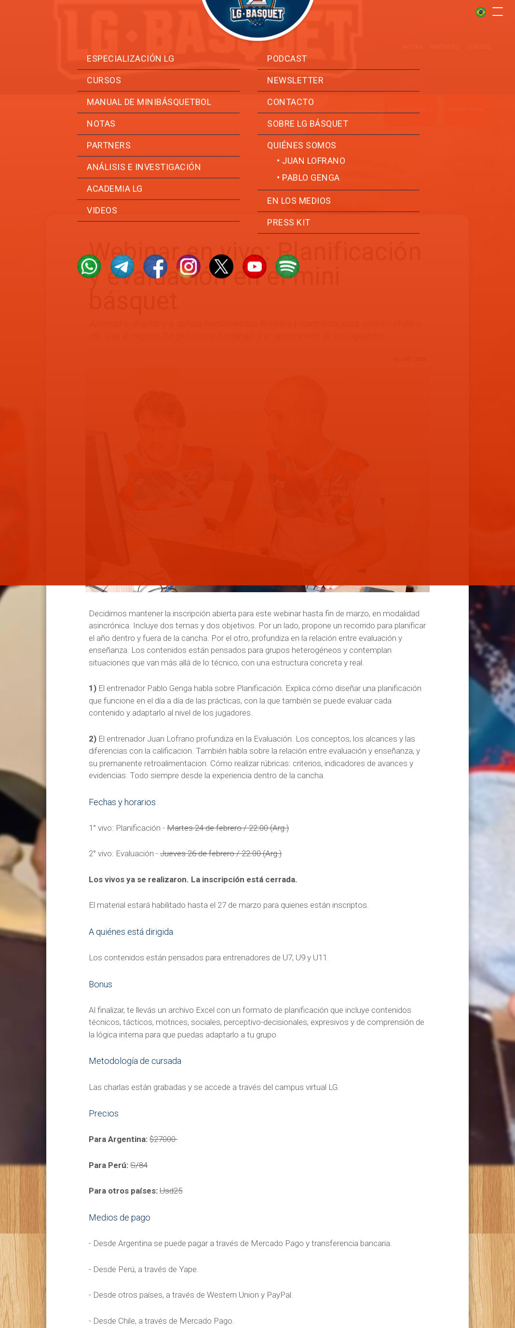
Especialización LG (410, 102)
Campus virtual (467, 102)
